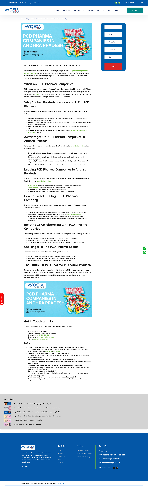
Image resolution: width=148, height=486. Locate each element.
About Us (66, 10)
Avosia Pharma (32, 185)
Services (90, 10)
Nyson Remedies (33, 187)
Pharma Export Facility (83, 457)
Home (57, 10)
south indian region (44, 181)
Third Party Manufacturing (84, 454)
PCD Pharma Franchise (83, 451)
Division (99, 10)
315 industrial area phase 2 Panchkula (30, 3)
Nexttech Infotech (60, 483)
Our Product (78, 10)
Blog (108, 10)
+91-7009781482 (12, 3)
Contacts (117, 10)
